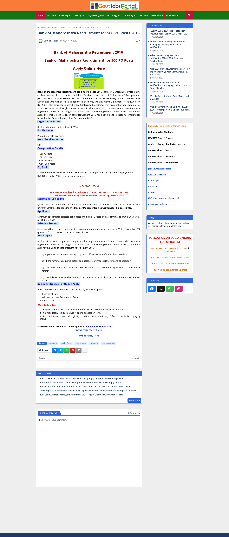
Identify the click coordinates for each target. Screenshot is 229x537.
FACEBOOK (156, 248)
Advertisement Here (89, 330)
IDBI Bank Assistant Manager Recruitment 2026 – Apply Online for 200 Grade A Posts (81, 394)
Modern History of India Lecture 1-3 (166, 144)
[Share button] (84, 350)
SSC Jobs (144, 15)
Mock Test (171, 15)
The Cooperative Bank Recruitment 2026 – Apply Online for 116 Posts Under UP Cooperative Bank (88, 390)
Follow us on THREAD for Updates (170, 269)
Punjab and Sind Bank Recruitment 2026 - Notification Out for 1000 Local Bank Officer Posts (85, 386)
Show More (134, 400)
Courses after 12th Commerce (163, 162)
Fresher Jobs (81, 343)
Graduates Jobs (51, 27)
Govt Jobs (51, 15)
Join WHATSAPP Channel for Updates (170, 263)
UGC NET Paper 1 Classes (160, 138)
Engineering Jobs (95, 15)
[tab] (40, 15)
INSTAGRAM (170, 248)
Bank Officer (66, 343)
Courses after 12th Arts (160, 150)
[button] (189, 15)
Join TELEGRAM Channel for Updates (170, 257)
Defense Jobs (130, 15)
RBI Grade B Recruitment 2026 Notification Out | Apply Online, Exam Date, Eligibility (81, 378)
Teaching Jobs (113, 15)
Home (41, 15)
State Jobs (156, 15)
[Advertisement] (114, 510)
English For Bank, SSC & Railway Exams (168, 126)
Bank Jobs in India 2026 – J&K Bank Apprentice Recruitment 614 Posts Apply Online (80, 382)
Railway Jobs (65, 15)
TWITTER (183, 248)
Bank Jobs (79, 15)
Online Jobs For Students (161, 132)
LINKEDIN (170, 251)
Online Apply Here (89, 335)
